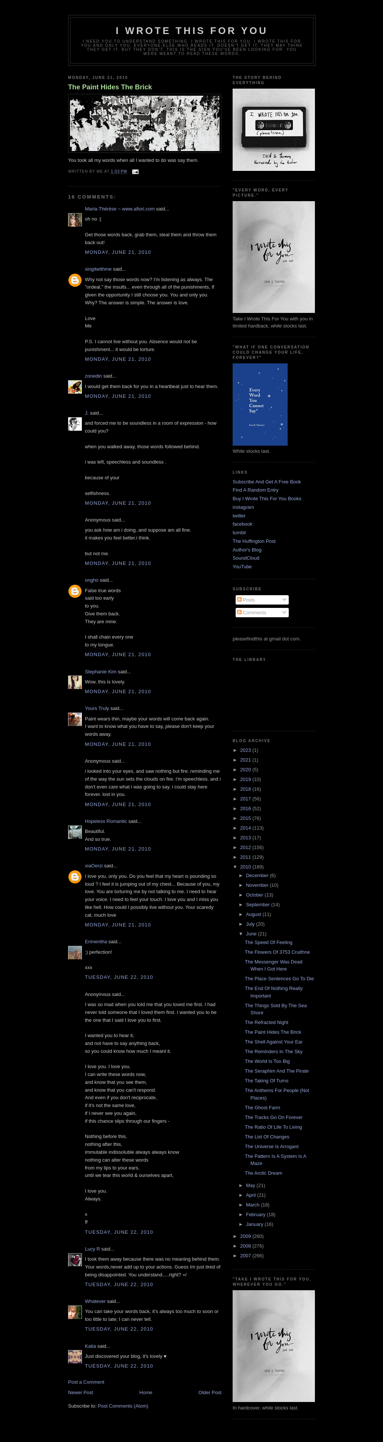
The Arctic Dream (263, 1173)
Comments (251, 612)
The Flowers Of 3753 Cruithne (277, 952)
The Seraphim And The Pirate (277, 1071)
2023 (246, 750)
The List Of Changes (267, 1137)
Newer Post (80, 1392)
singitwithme (98, 269)
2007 (246, 1255)
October (255, 895)
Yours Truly (97, 708)
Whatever (95, 1301)
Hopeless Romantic (106, 821)
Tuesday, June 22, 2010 (119, 977)
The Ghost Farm (262, 1107)
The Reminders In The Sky (273, 1051)
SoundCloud (246, 558)
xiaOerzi (94, 865)
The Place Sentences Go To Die (279, 978)
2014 (246, 828)
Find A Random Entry (256, 490)
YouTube (242, 566)
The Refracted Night (266, 1022)
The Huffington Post (254, 541)
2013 (246, 837)
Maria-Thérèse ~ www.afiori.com (120, 209)
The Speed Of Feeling (268, 942)
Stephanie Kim (101, 671)
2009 (246, 1236)
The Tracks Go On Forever (274, 1117)
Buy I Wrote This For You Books (267, 498)
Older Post (210, 1392)
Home (146, 1392)
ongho (91, 580)
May (251, 1185)
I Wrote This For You (192, 30)
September (258, 904)
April (251, 1195)
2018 (246, 789)
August (254, 914)
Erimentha (96, 941)
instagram (243, 507)
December (258, 875)
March (253, 1205)
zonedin (93, 376)
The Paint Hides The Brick (110, 87)
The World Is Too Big (267, 1061)
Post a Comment (86, 1382)
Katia (90, 1346)
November (258, 885)
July (251, 924)
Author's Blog (247, 550)
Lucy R (92, 1249)
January (255, 1224)
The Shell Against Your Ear (274, 1042)
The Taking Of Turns (266, 1080)
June (252, 934)
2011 (246, 857)
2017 (246, 799)
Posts (246, 600)
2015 (246, 818)
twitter (239, 516)
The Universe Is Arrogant (271, 1146)
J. (87, 413)
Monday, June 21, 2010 (118, 252)
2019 (246, 779)
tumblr (239, 532)
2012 (246, 847)
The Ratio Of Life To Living (273, 1127)
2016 (246, 808)
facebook (242, 524)
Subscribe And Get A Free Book (267, 482)
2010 (246, 867)
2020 (246, 769)
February (256, 1214)
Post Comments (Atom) (123, 1406)
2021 (246, 760)
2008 (246, 1246)
